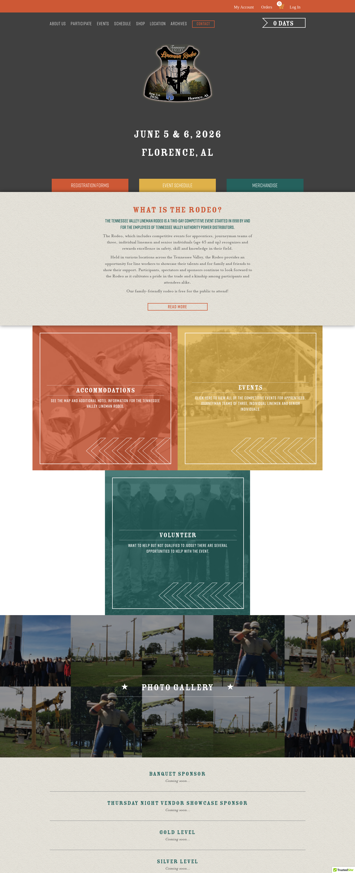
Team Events (167, 822)
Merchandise (265, 185)
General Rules (120, 817)
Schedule (122, 23)
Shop (140, 23)
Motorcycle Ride (219, 794)
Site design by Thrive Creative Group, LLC (129, 856)
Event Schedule (178, 185)
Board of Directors (125, 811)
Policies (211, 822)
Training (163, 806)
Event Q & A (214, 806)
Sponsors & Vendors (174, 789)
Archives (179, 23)
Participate (81, 23)
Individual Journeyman (177, 828)
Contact (203, 23)
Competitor (118, 828)
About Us (58, 23)
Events (103, 23)
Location (158, 23)
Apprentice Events (173, 817)
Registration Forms (90, 185)
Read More (177, 307)
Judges (161, 800)
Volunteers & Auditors (177, 794)
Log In (295, 7)
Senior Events (168, 834)
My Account (244, 7)
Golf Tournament (220, 789)
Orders (266, 7)
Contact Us (278, 824)
